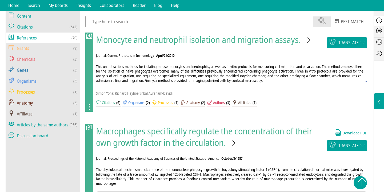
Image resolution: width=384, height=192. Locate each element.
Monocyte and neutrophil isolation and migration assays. (198, 39)
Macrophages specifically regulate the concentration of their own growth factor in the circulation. (204, 136)
